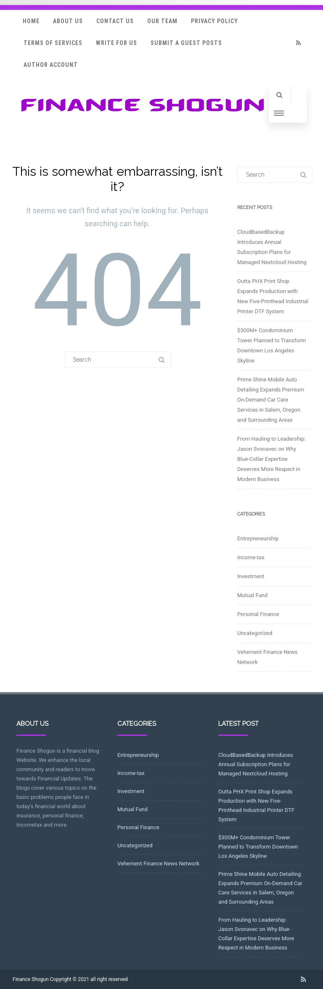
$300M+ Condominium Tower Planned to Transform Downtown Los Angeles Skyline (258, 846)
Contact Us (115, 21)
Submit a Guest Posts (186, 43)
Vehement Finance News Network (158, 863)
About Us (68, 21)
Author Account (51, 64)
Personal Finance (258, 614)
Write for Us (116, 43)
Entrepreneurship (257, 538)
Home (31, 21)
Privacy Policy (214, 21)
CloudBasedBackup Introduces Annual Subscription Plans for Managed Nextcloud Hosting (255, 764)
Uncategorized (254, 633)
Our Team (162, 21)
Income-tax (251, 557)
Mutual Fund (252, 595)
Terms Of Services (53, 43)
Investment (251, 576)
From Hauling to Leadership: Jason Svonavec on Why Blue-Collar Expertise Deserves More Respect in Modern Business (271, 459)
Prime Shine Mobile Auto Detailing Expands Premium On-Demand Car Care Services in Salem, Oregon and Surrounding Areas (270, 399)
